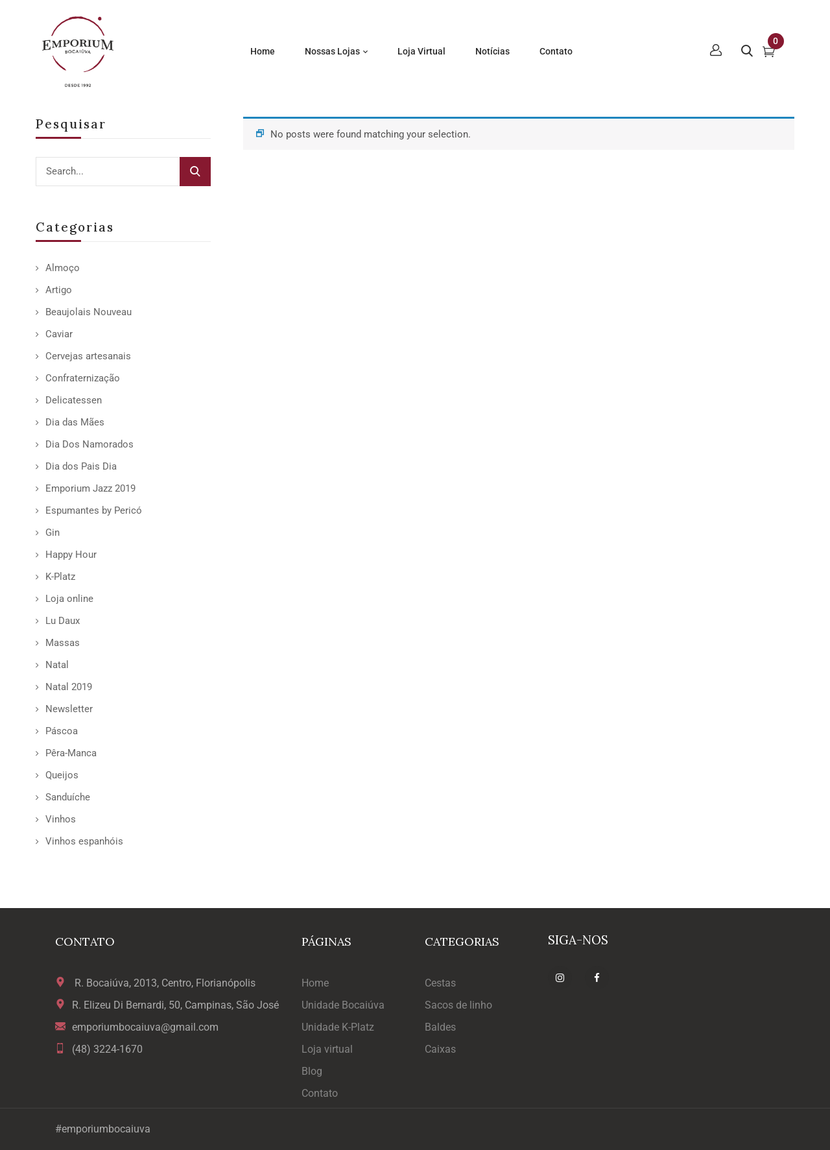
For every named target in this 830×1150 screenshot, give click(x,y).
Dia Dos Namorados (89, 444)
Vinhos (60, 819)
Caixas (440, 1049)
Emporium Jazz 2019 (90, 488)
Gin (52, 532)
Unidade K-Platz (338, 1027)
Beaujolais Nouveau (88, 312)
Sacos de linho (458, 1005)
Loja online (69, 599)
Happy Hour (71, 554)
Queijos (61, 775)
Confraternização (82, 378)
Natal (57, 665)
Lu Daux (62, 621)
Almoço (62, 268)
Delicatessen (73, 400)
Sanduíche (67, 797)
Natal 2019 (68, 687)
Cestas (440, 983)
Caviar (59, 334)
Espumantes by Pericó (93, 510)
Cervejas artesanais (88, 356)
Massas (62, 643)
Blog (312, 1071)
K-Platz (60, 576)
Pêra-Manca (71, 753)
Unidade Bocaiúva (343, 1005)
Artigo (58, 290)
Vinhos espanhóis (84, 841)
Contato (320, 1093)
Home (315, 983)
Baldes (440, 1027)
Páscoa (61, 731)
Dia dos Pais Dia (81, 466)
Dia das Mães (74, 422)
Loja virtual (327, 1049)
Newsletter (69, 709)
